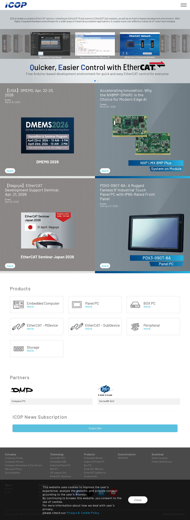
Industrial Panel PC (60, 465)
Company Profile (14, 457)
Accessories (90, 476)
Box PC (88, 465)
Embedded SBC (58, 461)
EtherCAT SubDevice (95, 472)
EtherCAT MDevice (93, 468)
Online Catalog (160, 457)
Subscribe (95, 428)
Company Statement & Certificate (23, 465)
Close (138, 500)
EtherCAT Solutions (60, 476)
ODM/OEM (123, 457)
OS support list (58, 472)
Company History (14, 461)
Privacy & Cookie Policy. (83, 512)
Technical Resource (162, 461)
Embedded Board (93, 457)
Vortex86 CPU (57, 457)
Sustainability (12, 472)
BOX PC (54, 468)
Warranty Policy (13, 468)
